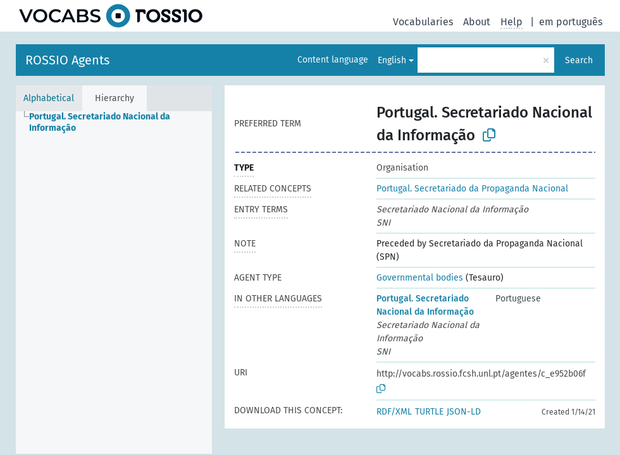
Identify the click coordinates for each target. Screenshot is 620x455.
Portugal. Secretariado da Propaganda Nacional (472, 188)
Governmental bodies (419, 277)
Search (579, 60)
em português (570, 22)
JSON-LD (464, 411)
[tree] (114, 282)
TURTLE (429, 411)
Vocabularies (423, 22)
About (476, 22)
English (392, 60)
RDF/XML (394, 411)
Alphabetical (48, 98)
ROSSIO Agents (67, 60)
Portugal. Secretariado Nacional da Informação (425, 305)
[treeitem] (125, 122)
